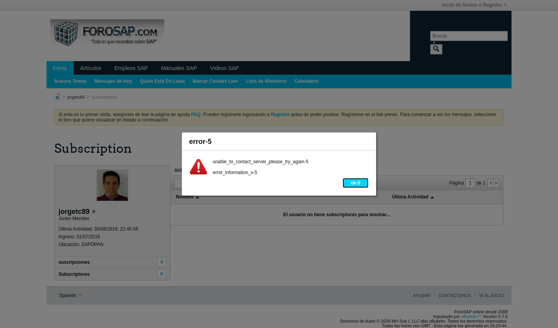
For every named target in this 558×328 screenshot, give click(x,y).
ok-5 (355, 183)
